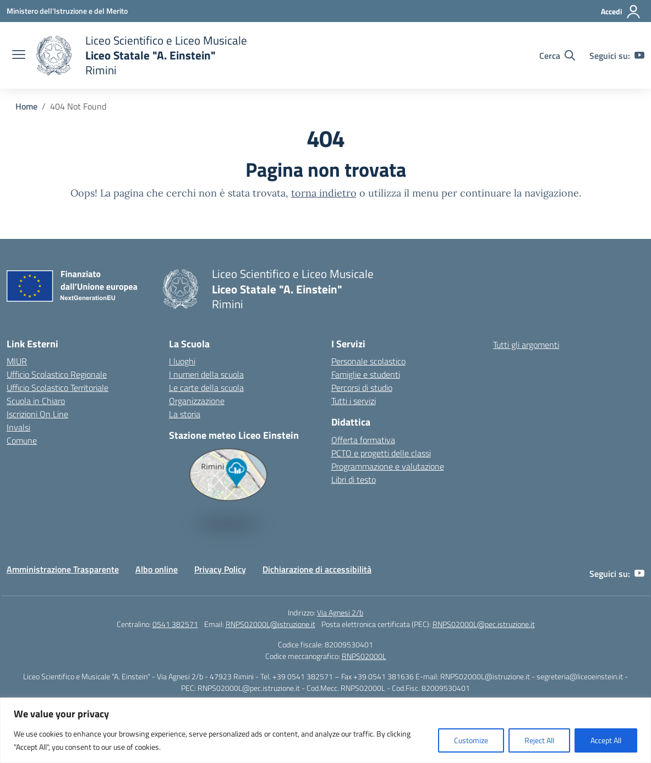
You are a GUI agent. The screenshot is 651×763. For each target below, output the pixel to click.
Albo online (156, 569)
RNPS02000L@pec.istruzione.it (484, 624)
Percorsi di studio (361, 387)
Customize (471, 740)
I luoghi (182, 361)
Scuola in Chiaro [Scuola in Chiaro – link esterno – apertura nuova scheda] (36, 400)
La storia (184, 414)
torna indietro (324, 193)
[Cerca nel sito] (557, 55)
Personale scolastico (368, 361)
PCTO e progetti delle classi (381, 453)
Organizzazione (197, 400)
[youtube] (639, 56)
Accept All (605, 740)
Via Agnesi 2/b (340, 612)
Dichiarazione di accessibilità (316, 569)
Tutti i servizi (353, 400)
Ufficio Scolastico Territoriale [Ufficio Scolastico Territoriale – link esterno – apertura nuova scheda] (57, 387)
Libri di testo (353, 479)
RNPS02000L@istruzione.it (270, 624)
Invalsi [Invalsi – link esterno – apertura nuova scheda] (18, 427)
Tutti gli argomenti (526, 344)
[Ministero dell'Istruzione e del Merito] (67, 11)
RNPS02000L (364, 656)
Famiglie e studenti (365, 374)
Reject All (539, 740)
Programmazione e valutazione (387, 466)
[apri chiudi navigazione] (18, 55)
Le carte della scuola (206, 387)
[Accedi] (621, 11)
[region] (325, 730)
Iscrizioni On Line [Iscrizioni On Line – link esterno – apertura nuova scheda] (37, 414)
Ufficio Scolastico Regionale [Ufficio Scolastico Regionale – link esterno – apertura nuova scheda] (57, 374)
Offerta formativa (363, 439)
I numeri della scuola (206, 374)
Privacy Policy (220, 569)
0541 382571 (175, 624)
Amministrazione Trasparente (63, 569)
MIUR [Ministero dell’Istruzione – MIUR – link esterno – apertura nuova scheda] (17, 361)
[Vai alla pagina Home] (26, 106)
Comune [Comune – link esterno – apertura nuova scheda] (22, 440)
